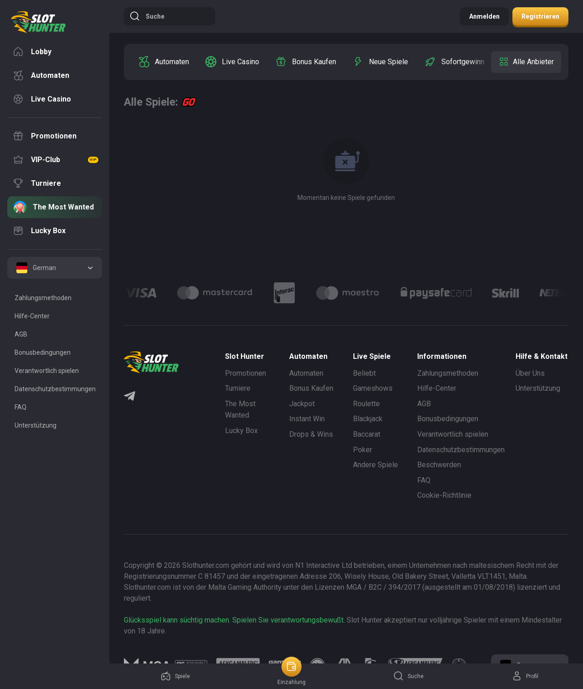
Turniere (238, 388)
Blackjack (368, 418)
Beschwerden (439, 464)
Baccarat (366, 434)
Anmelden (484, 16)
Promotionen (245, 373)
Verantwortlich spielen (452, 434)
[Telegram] (129, 397)
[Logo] (215, 293)
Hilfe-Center (436, 388)
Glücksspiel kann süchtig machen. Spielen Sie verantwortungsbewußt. (234, 620)
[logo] (38, 22)
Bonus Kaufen (311, 388)
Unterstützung (538, 388)
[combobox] (54, 268)
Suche (146, 16)
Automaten (306, 373)
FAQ (423, 480)
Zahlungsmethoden (447, 373)
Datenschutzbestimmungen (461, 449)
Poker (362, 449)
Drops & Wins (311, 434)
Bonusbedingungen (447, 418)
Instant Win (307, 418)
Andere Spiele (375, 464)
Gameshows (373, 388)
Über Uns (530, 373)
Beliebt (364, 373)
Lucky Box (241, 430)
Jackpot (302, 403)
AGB (424, 403)
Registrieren (540, 16)
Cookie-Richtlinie (444, 495)
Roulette (366, 403)
